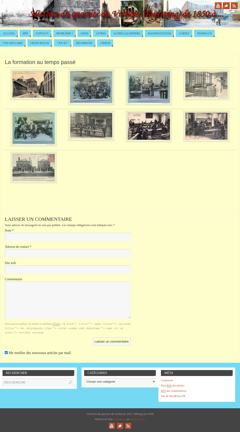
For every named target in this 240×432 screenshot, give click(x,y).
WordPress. (137, 419)
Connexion (167, 380)
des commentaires (173, 391)
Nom (9, 230)
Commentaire (13, 279)
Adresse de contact (18, 246)
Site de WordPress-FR (173, 396)
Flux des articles (172, 385)
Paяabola (119, 419)
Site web (10, 263)
